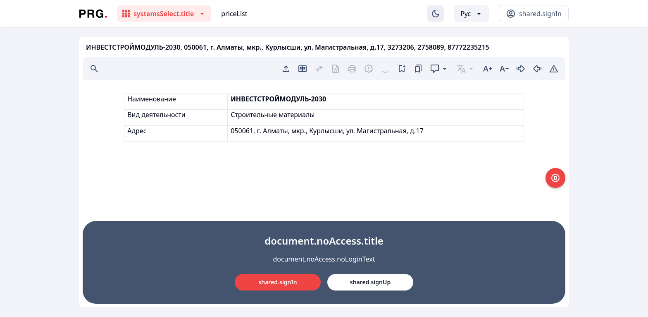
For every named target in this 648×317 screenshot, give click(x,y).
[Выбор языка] (471, 13)
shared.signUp (370, 282)
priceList (234, 13)
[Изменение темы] (435, 13)
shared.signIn (277, 282)
